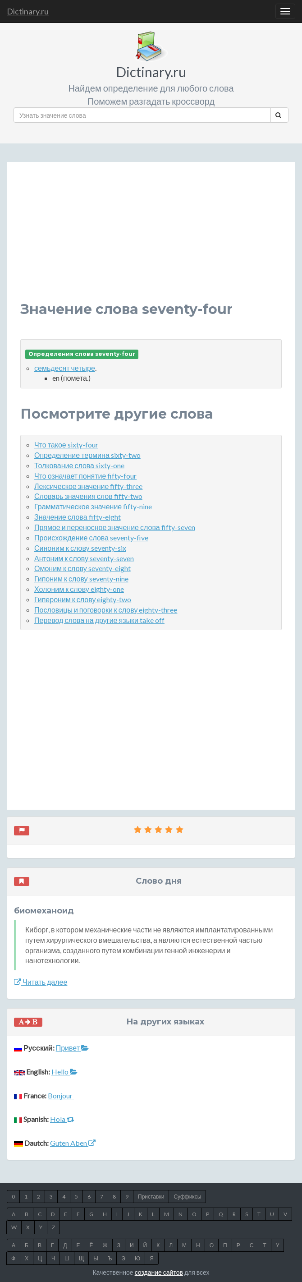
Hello (64, 1071)
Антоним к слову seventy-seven (84, 558)
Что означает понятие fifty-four (85, 475)
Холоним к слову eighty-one (79, 589)
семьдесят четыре (64, 368)
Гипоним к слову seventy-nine (81, 578)
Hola (62, 1119)
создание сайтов (159, 1272)
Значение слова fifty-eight (77, 516)
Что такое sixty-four (66, 444)
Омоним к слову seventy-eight (82, 568)
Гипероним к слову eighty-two (82, 599)
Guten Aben (73, 1143)
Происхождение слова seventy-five (91, 537)
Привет (72, 1047)
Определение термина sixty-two (87, 455)
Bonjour (61, 1095)
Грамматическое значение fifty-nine (93, 506)
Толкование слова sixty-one (79, 465)
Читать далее (40, 982)
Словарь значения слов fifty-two (88, 496)
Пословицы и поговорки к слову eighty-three (105, 609)
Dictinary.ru (28, 11)
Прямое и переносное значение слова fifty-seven (114, 527)
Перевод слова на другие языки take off (99, 620)
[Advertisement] (151, 238)
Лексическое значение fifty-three (88, 486)
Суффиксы (187, 1196)
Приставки (151, 1196)
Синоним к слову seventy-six (80, 548)
